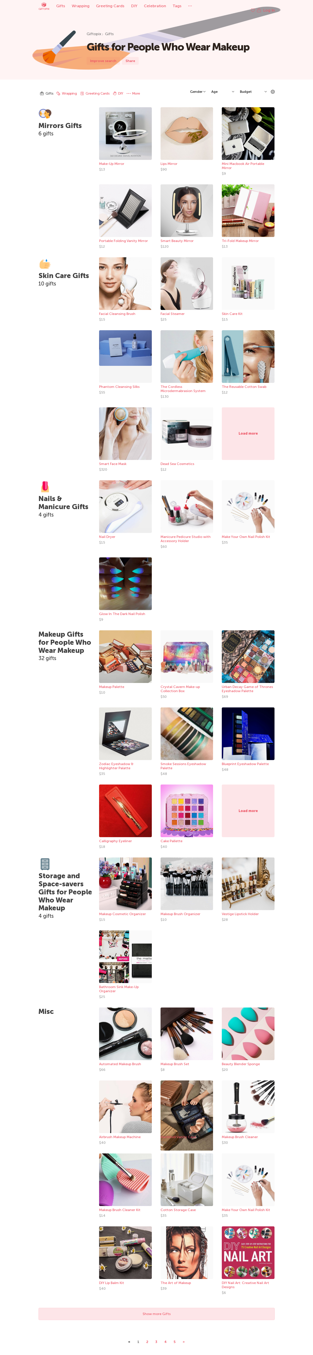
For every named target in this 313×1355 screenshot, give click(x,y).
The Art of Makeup (176, 1278)
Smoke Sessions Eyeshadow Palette (183, 761)
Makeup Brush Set (175, 1060)
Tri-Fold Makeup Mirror (240, 236)
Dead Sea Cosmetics (177, 459)
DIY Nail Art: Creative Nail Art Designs (245, 1280)
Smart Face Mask (112, 459)
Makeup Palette (111, 682)
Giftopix (43, 6)
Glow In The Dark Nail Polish (122, 609)
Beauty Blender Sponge (241, 1060)
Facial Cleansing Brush (117, 309)
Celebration (155, 5)
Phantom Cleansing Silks (119, 382)
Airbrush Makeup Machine (120, 1132)
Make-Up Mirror (111, 159)
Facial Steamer (173, 309)
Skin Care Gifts (63, 271)
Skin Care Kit (232, 309)
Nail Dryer (107, 532)
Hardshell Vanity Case (178, 1132)
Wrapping (80, 5)
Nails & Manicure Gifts (63, 498)
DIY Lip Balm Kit (111, 1278)
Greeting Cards (110, 5)
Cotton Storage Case (178, 1205)
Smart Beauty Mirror (177, 236)
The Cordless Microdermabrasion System (183, 384)
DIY (134, 5)
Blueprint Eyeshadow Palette (245, 759)
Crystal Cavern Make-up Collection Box (180, 684)
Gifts (60, 5)
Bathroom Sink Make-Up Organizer (119, 984)
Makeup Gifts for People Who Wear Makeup (64, 638)
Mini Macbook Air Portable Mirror (243, 161)
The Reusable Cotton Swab (244, 382)
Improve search (103, 56)
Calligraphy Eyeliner (115, 837)
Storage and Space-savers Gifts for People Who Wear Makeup (65, 887)
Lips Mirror (169, 159)
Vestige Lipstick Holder (240, 909)
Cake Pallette (171, 837)
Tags (177, 5)
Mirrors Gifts (60, 121)
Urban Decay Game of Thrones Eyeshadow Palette (247, 684)
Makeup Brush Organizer (180, 909)
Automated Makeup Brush (120, 1060)
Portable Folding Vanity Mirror (123, 236)
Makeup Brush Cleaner (240, 1132)
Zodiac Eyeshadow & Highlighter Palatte (116, 761)
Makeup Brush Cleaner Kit (119, 1205)
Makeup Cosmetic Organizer (122, 909)
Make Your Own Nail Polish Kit (246, 532)
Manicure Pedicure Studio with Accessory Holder (186, 534)
